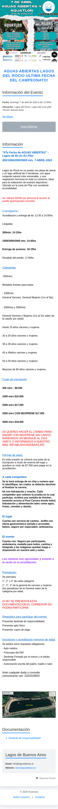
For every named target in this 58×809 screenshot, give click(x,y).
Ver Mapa (7, 116)
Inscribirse (29, 127)
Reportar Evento (46, 778)
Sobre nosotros (21, 797)
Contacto (40, 797)
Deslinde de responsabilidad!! (25, 738)
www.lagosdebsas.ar (25, 768)
